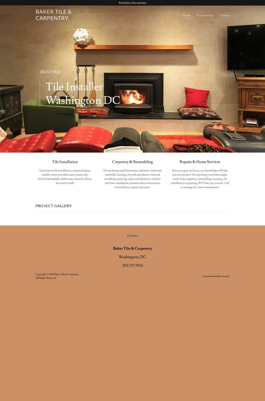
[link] (69, 19)
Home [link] (187, 15)
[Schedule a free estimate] (132, 3)
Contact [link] (224, 15)
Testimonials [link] (204, 15)
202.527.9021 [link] (50, 71)
